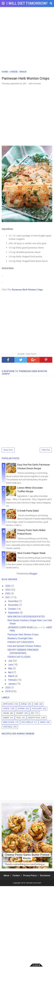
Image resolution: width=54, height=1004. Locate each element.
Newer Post (8, 450)
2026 (8, 586)
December (13, 601)
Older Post (46, 450)
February (12, 679)
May (10, 668)
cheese (6, 709)
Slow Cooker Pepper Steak (31, 553)
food (18, 718)
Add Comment (35, 83)
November (13, 605)
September (14, 612)
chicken (21, 709)
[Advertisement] (27, 40)
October (12, 608)
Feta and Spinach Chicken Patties (24, 646)
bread (24, 704)
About (6, 875)
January (12, 683)
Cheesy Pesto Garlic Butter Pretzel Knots (27, 856)
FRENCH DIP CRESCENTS (20, 642)
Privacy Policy (30, 875)
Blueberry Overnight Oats (20, 638)
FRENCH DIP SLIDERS (18, 657)
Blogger (33, 573)
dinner (6, 718)
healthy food (34, 718)
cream (6, 713)
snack (43, 722)
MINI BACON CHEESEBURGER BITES (26, 616)
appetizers (8, 704)
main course (8, 722)
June (11, 664)
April (10, 672)
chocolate (37, 709)
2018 (8, 691)
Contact (16, 875)
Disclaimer (45, 875)
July (10, 660)
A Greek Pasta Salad (28, 510)
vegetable (8, 727)
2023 (8, 589)
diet (32, 713)
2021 (8, 597)
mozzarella (27, 722)
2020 (8, 687)
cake (36, 704)
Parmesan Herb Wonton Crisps (27, 289)
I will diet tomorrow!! (27, 3)
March (11, 676)
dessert (19, 713)
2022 (8, 593)
